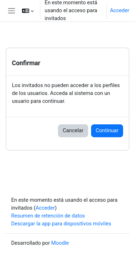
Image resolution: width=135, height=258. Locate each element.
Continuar (107, 130)
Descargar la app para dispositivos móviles (61, 223)
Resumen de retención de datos (48, 215)
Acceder (119, 10)
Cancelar (73, 130)
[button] (28, 11)
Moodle (60, 243)
